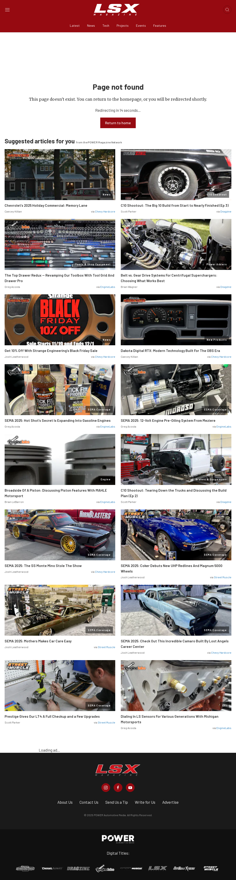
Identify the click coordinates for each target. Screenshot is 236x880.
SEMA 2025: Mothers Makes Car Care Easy (38, 641)
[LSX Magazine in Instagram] (105, 787)
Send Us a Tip (116, 802)
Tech (105, 25)
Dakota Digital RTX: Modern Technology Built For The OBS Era (170, 350)
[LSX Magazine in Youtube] (130, 787)
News (91, 25)
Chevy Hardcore (105, 211)
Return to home (118, 123)
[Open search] (227, 10)
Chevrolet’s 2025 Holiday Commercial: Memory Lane (46, 205)
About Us (65, 802)
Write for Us (145, 802)
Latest (75, 25)
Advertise (170, 802)
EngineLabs (107, 286)
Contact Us (89, 802)
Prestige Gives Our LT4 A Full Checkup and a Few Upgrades (52, 716)
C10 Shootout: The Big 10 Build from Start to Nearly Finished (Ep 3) (175, 205)
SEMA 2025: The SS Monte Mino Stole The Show (43, 566)
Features (159, 25)
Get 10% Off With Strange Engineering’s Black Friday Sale (51, 350)
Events (141, 25)
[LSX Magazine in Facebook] (118, 787)
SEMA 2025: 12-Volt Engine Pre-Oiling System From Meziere (168, 420)
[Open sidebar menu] (7, 10)
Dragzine (225, 211)
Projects (123, 25)
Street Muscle (222, 577)
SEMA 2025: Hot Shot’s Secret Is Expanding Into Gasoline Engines (58, 420)
